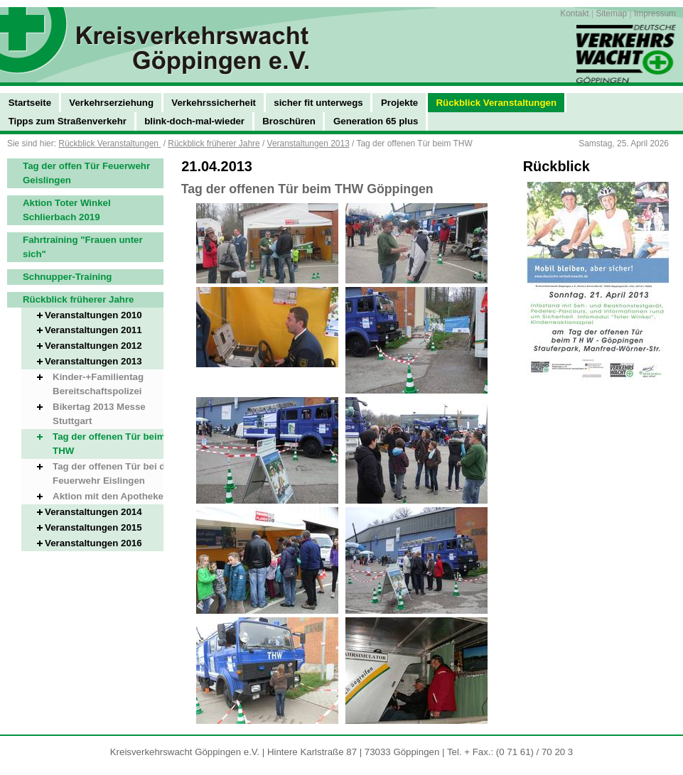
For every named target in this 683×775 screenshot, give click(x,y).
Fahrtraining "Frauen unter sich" (83, 246)
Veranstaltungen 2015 (93, 527)
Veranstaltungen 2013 (308, 143)
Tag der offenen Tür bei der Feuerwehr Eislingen (113, 473)
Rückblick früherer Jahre (213, 143)
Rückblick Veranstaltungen (109, 143)
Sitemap (611, 13)
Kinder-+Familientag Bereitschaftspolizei (98, 384)
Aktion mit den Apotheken (111, 496)
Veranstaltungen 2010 (93, 315)
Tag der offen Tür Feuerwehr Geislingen (86, 173)
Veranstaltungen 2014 (93, 511)
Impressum (655, 13)
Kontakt (574, 13)
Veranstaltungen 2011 (93, 330)
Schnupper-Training (67, 276)
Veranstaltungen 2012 (93, 345)
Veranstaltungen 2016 (93, 543)
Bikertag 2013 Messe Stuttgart (99, 413)
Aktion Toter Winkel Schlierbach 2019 (67, 209)
